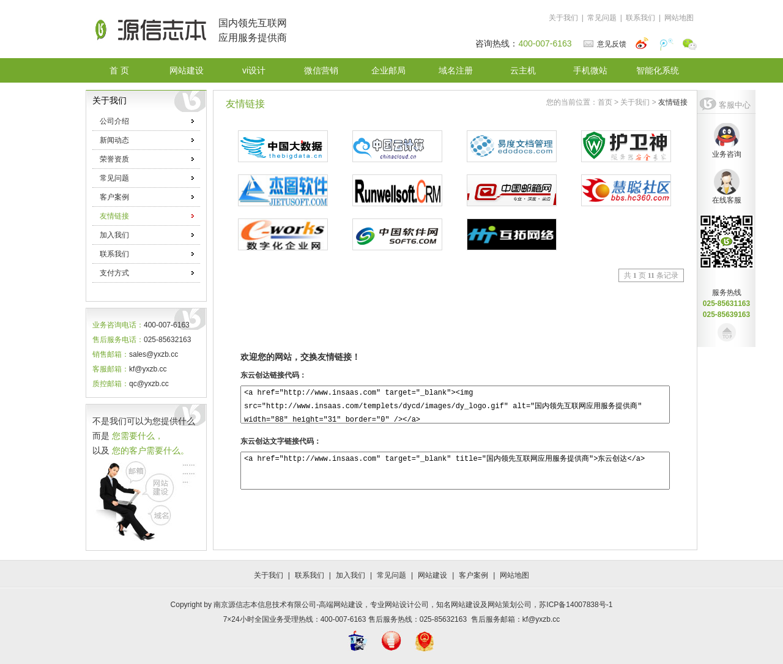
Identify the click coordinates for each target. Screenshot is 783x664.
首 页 (119, 70)
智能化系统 (657, 70)
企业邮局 (388, 70)
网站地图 (679, 17)
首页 (605, 102)
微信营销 (321, 70)
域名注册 (456, 70)
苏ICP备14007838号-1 (575, 604)
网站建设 (186, 70)
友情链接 (147, 216)
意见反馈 (611, 44)
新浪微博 (643, 44)
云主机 (523, 70)
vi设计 (253, 70)
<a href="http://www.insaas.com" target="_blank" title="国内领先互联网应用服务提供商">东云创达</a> (455, 471)
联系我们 (640, 17)
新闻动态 (147, 140)
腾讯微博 (667, 44)
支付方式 (147, 273)
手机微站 (590, 70)
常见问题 (602, 17)
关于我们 (563, 17)
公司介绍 (147, 121)
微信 (690, 44)
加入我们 (147, 235)
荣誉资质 (147, 159)
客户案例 (147, 197)
